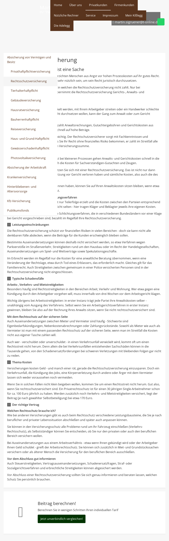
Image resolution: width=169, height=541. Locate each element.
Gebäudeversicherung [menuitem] (26, 100)
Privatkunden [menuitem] (98, 5)
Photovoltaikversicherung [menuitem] (28, 158)
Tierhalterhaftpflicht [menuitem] (24, 91)
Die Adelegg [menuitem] (62, 26)
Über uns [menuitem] (75, 5)
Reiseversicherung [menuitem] (23, 129)
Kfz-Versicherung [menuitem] (18, 201)
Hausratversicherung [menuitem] (25, 110)
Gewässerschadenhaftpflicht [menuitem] (30, 148)
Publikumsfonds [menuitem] (18, 210)
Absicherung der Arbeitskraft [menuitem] (26, 167)
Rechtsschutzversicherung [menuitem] (29, 81)
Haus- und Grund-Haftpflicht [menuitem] (30, 139)
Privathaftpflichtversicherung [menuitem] (30, 71)
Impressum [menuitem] (110, 15)
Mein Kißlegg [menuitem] (134, 15)
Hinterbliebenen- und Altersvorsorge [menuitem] (21, 189)
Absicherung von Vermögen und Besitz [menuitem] (29, 59)
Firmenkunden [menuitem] (124, 5)
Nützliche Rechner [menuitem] (66, 15)
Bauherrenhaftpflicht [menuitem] (25, 119)
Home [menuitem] (58, 5)
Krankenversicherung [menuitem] (21, 177)
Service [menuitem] (91, 15)
